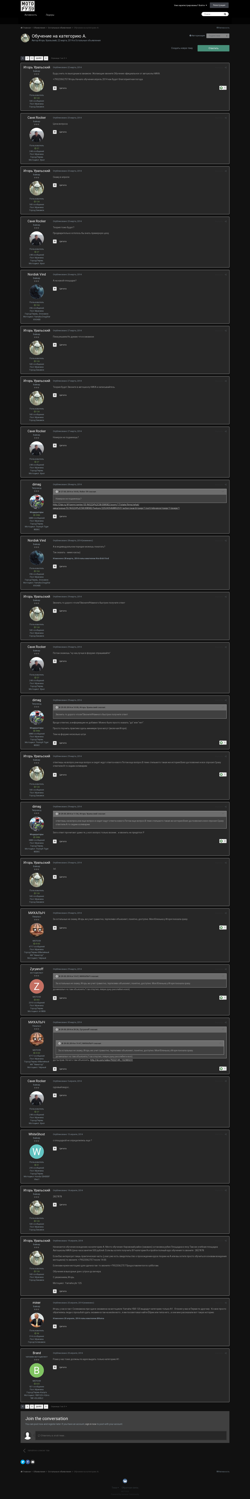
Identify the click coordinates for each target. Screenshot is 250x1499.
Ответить (214, 48)
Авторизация (198, 35)
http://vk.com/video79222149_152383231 (111, 1060)
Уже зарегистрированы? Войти (190, 5)
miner (37, 1303)
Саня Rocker (37, 118)
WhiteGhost (37, 1134)
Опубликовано (67, 67)
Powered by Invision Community (125, 1494)
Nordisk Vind (37, 274)
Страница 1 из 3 (59, 58)
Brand (37, 1353)
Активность (31, 15)
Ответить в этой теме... (52, 1435)
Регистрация (219, 5)
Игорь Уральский (48, 40)
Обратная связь (130, 1487)
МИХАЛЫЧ (36, 913)
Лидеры (50, 15)
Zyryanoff (36, 969)
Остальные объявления (88, 40)
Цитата (62, 88)
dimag (36, 484)
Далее (39, 58)
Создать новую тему (182, 48)
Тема (115, 1487)
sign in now (90, 1424)
